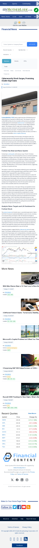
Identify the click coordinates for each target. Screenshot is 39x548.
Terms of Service (13, 527)
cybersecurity (21, 122)
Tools (5, 66)
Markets (6, 61)
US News (28, 17)
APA (8, 378)
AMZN (4, 420)
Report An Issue (31, 519)
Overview (6, 70)
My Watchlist (22, 50)
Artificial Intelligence (12, 347)
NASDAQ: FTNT (10, 117)
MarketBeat (8, 292)
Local (14, 17)
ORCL (3, 444)
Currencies (18, 70)
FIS (8, 321)
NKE (12, 294)
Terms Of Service (22, 474)
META (3, 435)
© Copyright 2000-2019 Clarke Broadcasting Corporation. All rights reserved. (19, 532)
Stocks (16, 61)
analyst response (8, 212)
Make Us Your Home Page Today (13, 501)
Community (26, 4)
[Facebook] (17, 480)
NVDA (12, 407)
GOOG (4, 432)
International (26, 70)
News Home (5, 17)
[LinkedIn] (22, 480)
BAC (3, 429)
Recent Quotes (7, 50)
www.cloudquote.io (20, 468)
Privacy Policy (27, 527)
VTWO (15, 407)
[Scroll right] (37, 4)
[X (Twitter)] (12, 480)
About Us (6, 519)
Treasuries (6, 74)
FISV (11, 321)
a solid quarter (10, 154)
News (5, 4)
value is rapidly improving (19, 133)
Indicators (6, 54)
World (36, 17)
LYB (11, 378)
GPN (14, 321)
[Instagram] (27, 480)
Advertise (15, 519)
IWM (9, 407)
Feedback (19, 545)
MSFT (9, 350)
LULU (9, 294)
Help (22, 519)
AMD (3, 426)
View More (31, 413)
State (20, 17)
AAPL (3, 423)
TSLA (3, 447)
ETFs (25, 61)
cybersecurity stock (24, 229)
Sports (14, 4)
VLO (14, 378)
